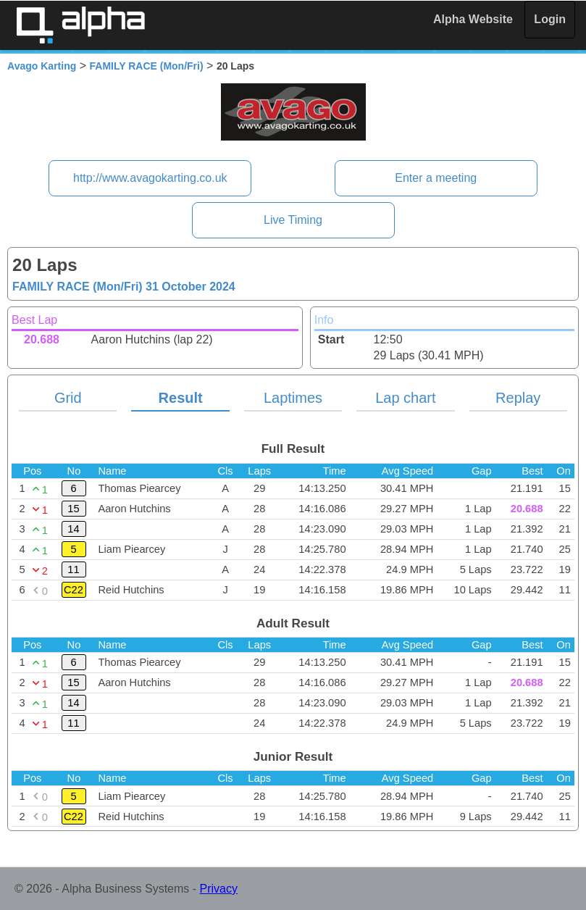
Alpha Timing (80, 25)
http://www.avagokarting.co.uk (150, 178)
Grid (68, 398)
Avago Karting (41, 66)
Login (550, 19)
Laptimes (293, 398)
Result (181, 398)
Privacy (219, 888)
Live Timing (293, 220)
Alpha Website (473, 19)
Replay (517, 398)
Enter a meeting (436, 178)
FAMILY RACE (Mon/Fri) (147, 66)
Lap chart (405, 398)
